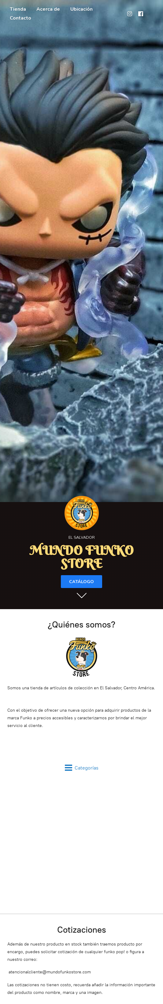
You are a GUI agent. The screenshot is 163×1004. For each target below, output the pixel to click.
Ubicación (81, 9)
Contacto (20, 18)
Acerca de (48, 9)
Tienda (18, 9)
